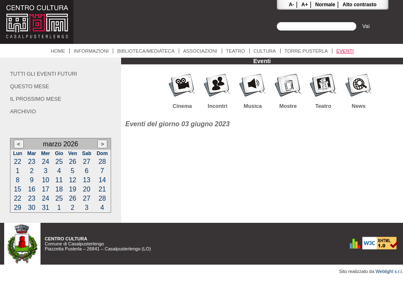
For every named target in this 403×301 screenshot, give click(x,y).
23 (31, 161)
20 (87, 189)
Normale (325, 5)
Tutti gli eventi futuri (43, 74)
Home (58, 51)
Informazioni (91, 51)
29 (17, 207)
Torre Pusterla (306, 51)
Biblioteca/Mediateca (146, 51)
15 (17, 189)
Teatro (235, 51)
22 (17, 161)
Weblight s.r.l (388, 271)
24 (45, 161)
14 (102, 180)
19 (72, 189)
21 (102, 189)
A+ (305, 5)
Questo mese (29, 86)
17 (45, 189)
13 (87, 180)
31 (45, 207)
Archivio (23, 111)
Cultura (264, 51)
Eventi (345, 51)
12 (72, 180)
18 (59, 189)
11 (59, 180)
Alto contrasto (359, 5)
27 (87, 161)
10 (45, 180)
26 (72, 161)
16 (31, 189)
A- (291, 5)
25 (59, 161)
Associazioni (200, 51)
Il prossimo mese (35, 99)
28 (102, 161)
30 (31, 207)
